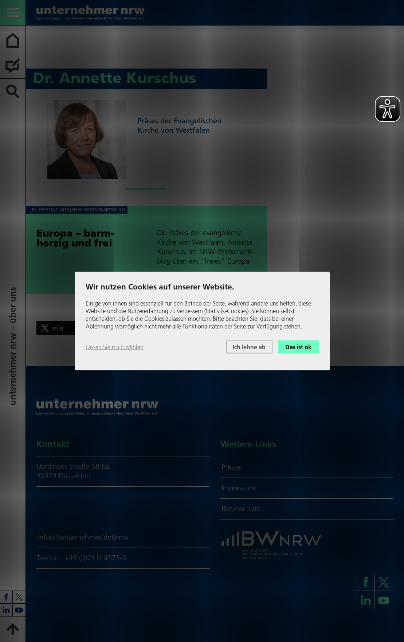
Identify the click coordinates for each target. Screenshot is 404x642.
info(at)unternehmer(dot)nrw (83, 537)
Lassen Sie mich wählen (115, 346)
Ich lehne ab (249, 346)
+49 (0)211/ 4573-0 (95, 557)
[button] (65, 328)
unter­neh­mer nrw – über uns (12, 346)
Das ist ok (298, 346)
